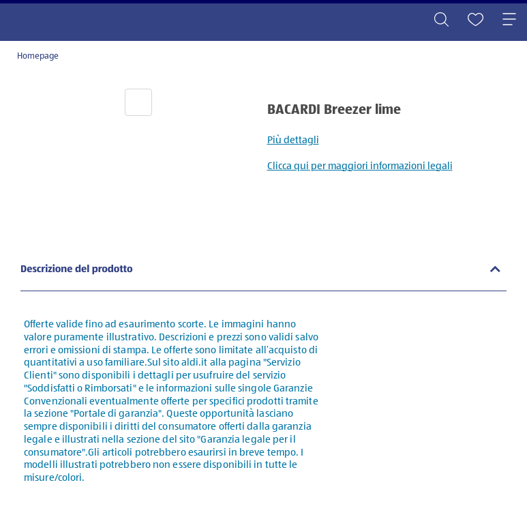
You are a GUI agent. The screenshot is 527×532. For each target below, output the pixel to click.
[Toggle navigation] (509, 20)
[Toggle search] (441, 20)
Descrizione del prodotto (76, 270)
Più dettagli (293, 140)
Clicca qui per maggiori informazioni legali (360, 166)
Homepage (38, 56)
